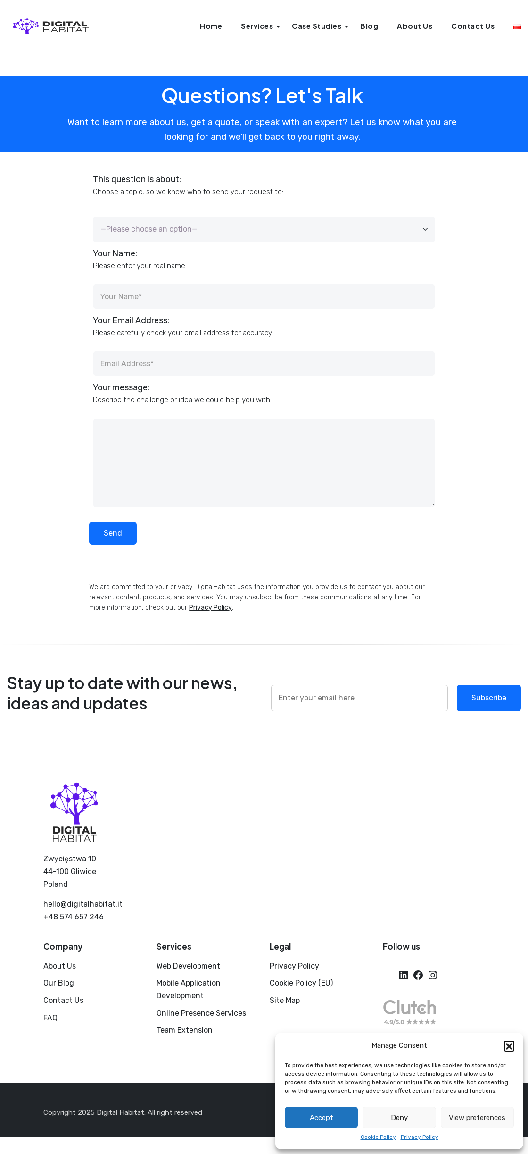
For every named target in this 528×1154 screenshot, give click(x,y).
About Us (414, 25)
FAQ (50, 1017)
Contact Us (473, 25)
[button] (509, 1046)
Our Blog (58, 982)
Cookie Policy (378, 1137)
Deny (399, 1117)
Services (257, 25)
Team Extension (185, 1030)
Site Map (285, 1000)
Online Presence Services (201, 1013)
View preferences (477, 1117)
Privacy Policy (419, 1137)
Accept (321, 1117)
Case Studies (316, 25)
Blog (369, 25)
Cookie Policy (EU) (301, 982)
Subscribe (488, 697)
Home (211, 25)
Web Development (188, 965)
